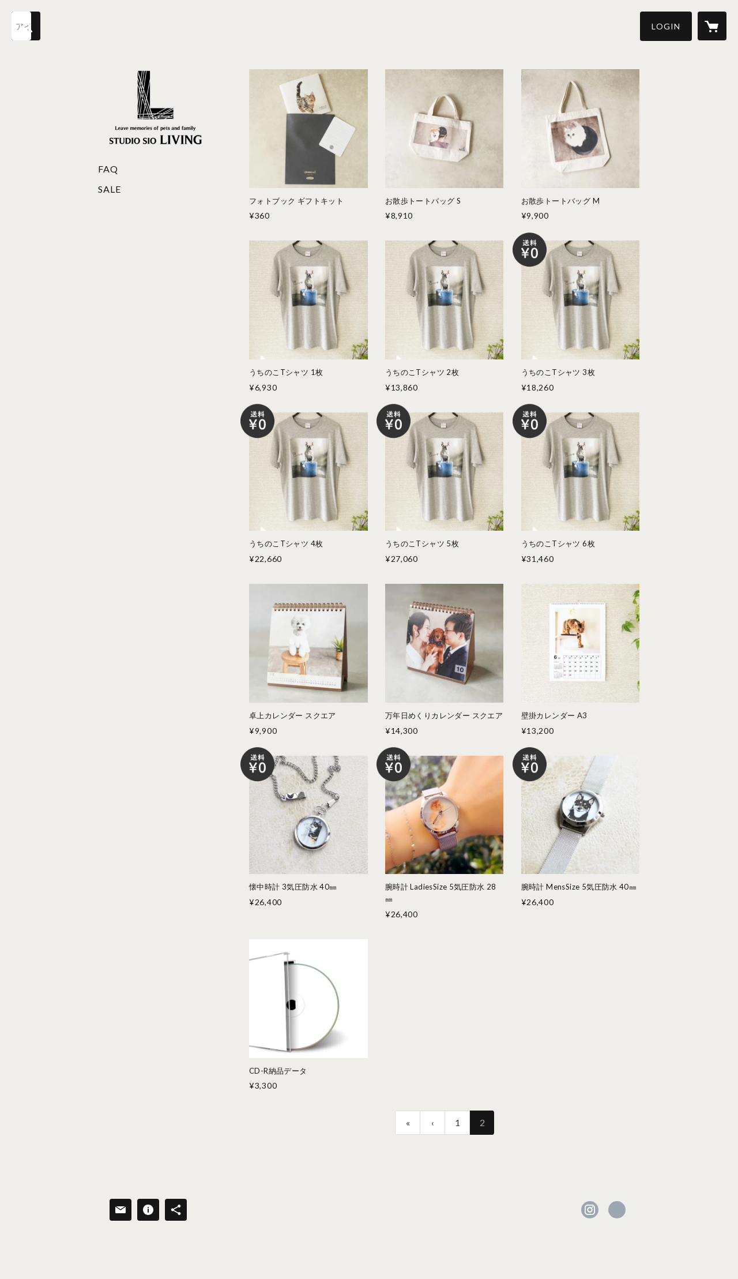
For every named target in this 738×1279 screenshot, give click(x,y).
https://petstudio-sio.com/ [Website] (617, 1209)
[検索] (26, 26)
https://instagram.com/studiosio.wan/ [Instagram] (589, 1209)
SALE (109, 188)
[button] (666, 26)
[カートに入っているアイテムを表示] (712, 26)
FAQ (108, 168)
